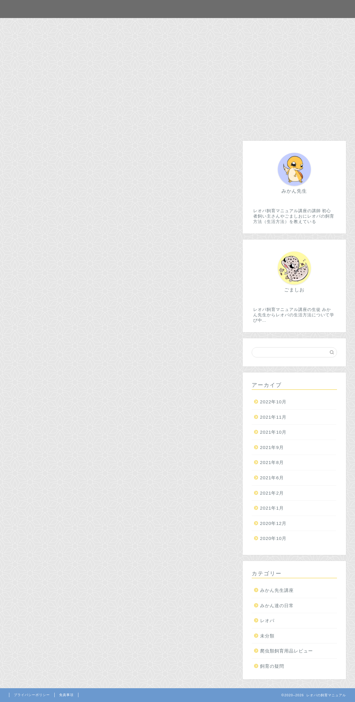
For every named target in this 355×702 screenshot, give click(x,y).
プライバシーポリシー (32, 695)
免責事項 (66, 695)
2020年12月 (273, 523)
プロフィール (209, 25)
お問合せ (170, 25)
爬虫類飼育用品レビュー (286, 650)
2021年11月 (273, 417)
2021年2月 (272, 493)
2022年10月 (273, 401)
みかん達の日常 (277, 605)
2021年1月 (272, 508)
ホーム (138, 25)
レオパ (267, 620)
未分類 (267, 635)
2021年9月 (272, 447)
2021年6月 (272, 477)
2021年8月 (272, 462)
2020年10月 (273, 538)
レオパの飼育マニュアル (177, 9)
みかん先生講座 (277, 590)
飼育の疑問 (272, 666)
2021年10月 (273, 432)
